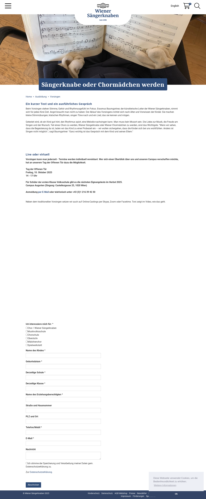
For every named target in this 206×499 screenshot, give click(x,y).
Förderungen (138, 496)
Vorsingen (55, 96)
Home (29, 96)
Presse (132, 493)
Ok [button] (176, 494)
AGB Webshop (121, 493)
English (175, 5)
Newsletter (142, 493)
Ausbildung (41, 96)
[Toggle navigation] (8, 6)
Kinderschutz (94, 493)
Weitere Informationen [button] (165, 485)
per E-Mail (43, 192)
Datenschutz (107, 493)
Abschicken (33, 484)
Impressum (126, 496)
